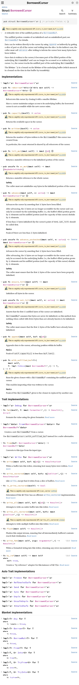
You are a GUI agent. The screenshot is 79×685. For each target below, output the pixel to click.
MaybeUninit (11, 169)
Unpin (17, 596)
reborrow (16, 87)
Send (16, 587)
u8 (48, 151)
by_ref (10, 555)
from (9, 443)
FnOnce (21, 366)
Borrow (18, 628)
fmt (8, 410)
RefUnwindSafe (22, 582)
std (3, 7)
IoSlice (52, 473)
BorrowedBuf (38, 366)
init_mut (16, 151)
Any (16, 618)
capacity (16, 113)
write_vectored (15, 473)
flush (10, 528)
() (61, 410)
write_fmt (12, 540)
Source (5, 14)
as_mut (23, 166)
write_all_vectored (17, 512)
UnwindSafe (21, 605)
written (16, 128)
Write (18, 457)
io (6, 7)
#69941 (53, 491)
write (10, 461)
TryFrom (22, 662)
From (21, 424)
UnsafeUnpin (21, 601)
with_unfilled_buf (22, 360)
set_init (25, 300)
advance (16, 193)
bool (43, 485)
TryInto (22, 672)
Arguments (44, 540)
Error (6, 413)
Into (20, 652)
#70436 (61, 520)
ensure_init (18, 282)
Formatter (35, 410)
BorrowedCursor (37, 3)
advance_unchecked (30, 239)
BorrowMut (20, 638)
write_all (12, 502)
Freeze (18, 577)
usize (37, 113)
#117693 (59, 29)
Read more (50, 417)
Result (55, 410)
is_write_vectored (17, 485)
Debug (18, 405)
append (15, 336)
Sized (15, 561)
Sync (16, 591)
